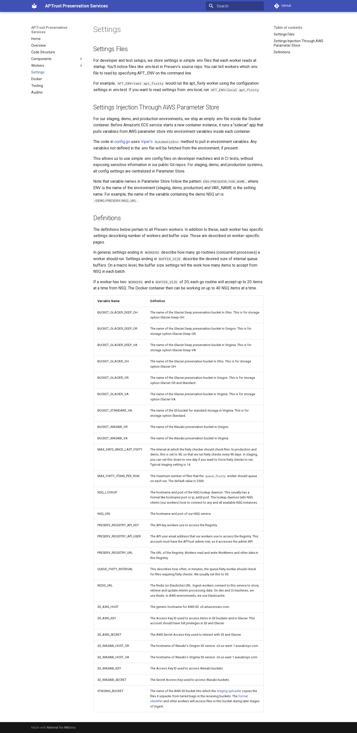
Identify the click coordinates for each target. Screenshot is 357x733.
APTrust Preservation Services (49, 30)
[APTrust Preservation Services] (34, 6)
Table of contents (288, 28)
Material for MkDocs (61, 727)
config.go (122, 141)
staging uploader (229, 691)
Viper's (147, 141)
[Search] (235, 5)
